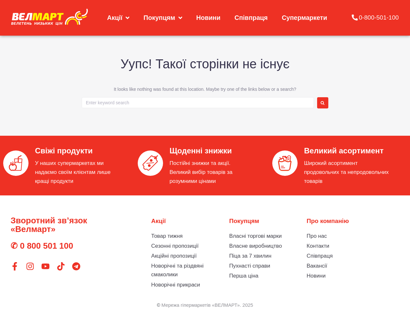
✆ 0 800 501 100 (42, 246)
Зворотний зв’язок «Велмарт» (49, 225)
